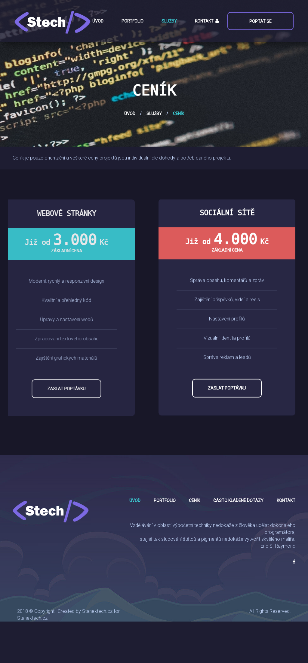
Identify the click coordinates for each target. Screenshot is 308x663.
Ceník (194, 500)
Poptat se (260, 21)
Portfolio (132, 21)
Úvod (97, 21)
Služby (169, 21)
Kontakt (204, 21)
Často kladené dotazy (238, 500)
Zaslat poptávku (45, 388)
